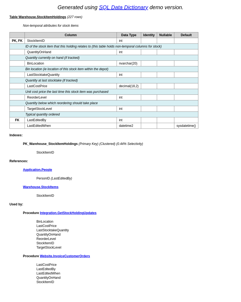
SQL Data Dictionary (123, 7)
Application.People (37, 170)
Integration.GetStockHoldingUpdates (68, 213)
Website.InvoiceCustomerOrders (65, 256)
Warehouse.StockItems (41, 187)
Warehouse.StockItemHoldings (42, 17)
